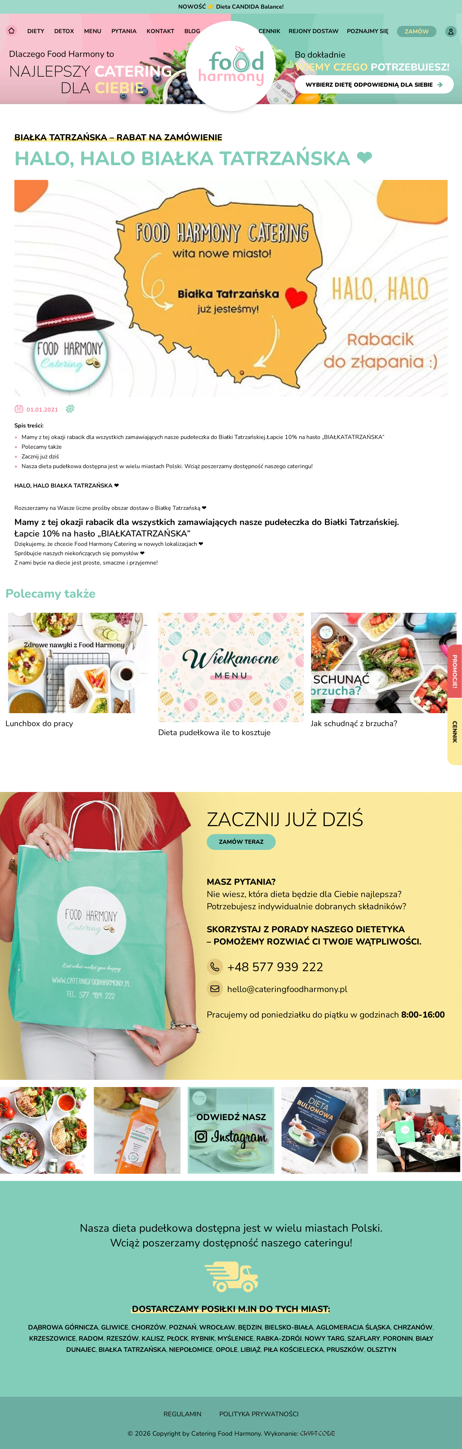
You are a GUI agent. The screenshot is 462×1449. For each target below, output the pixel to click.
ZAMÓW (417, 32)
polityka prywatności (259, 1414)
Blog (192, 31)
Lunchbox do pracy (39, 723)
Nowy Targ (324, 1338)
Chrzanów (413, 1327)
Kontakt (160, 31)
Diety (35, 31)
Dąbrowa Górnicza (63, 1327)
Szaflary (363, 1338)
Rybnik (203, 1338)
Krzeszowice (52, 1338)
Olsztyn (381, 1349)
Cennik (269, 31)
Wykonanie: (299, 1433)
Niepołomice (191, 1349)
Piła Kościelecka (294, 1349)
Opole (227, 1349)
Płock (177, 1338)
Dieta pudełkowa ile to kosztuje (214, 732)
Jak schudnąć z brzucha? (354, 723)
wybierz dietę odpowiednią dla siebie (374, 85)
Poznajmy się (368, 31)
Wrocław (217, 1327)
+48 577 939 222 (275, 967)
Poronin (398, 1338)
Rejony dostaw (314, 31)
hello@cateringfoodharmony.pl (287, 989)
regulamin (182, 1414)
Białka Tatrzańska (132, 1349)
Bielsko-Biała (289, 1327)
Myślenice (235, 1338)
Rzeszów (122, 1338)
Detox (64, 31)
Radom (91, 1338)
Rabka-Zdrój (279, 1338)
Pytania (124, 31)
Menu (92, 31)
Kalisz (153, 1338)
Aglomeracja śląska (353, 1327)
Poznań (182, 1327)
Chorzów (148, 1327)
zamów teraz (241, 842)
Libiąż (251, 1349)
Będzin (250, 1327)
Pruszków (345, 1349)
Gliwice (114, 1327)
